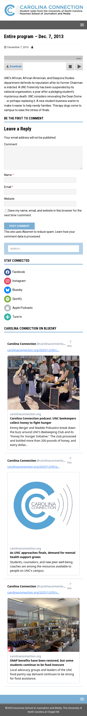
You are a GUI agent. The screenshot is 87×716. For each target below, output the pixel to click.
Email (8, 187)
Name (8, 175)
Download (15, 66)
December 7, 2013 (18, 47)
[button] (81, 25)
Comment (10, 144)
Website (9, 198)
